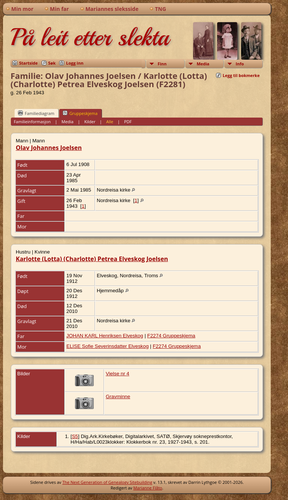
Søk (52, 63)
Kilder (90, 121)
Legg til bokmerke (241, 75)
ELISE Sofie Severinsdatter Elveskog (107, 346)
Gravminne (118, 396)
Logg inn (74, 63)
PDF (128, 121)
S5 (75, 436)
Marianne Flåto (147, 488)
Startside (28, 63)
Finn (162, 63)
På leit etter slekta (89, 37)
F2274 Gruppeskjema (171, 335)
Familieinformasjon (32, 121)
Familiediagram (36, 113)
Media (202, 63)
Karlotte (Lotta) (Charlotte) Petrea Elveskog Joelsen (92, 259)
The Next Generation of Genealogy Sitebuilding (107, 482)
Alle (109, 121)
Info (240, 63)
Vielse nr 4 (117, 373)
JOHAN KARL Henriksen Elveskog (104, 335)
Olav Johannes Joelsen (49, 148)
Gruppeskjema (80, 113)
